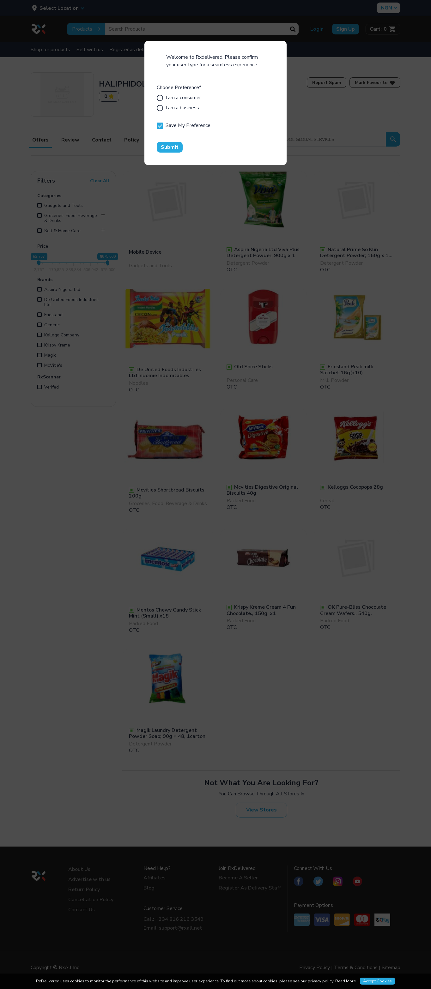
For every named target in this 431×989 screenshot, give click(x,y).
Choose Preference (179, 87)
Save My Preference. (184, 125)
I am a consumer (179, 97)
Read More (345, 981)
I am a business (178, 107)
